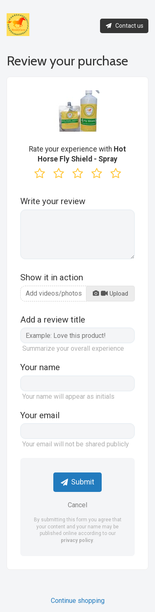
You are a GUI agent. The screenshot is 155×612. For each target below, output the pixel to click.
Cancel (77, 505)
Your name (40, 367)
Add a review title (52, 320)
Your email (40, 415)
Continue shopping (78, 601)
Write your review (53, 201)
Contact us (124, 25)
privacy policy (77, 540)
